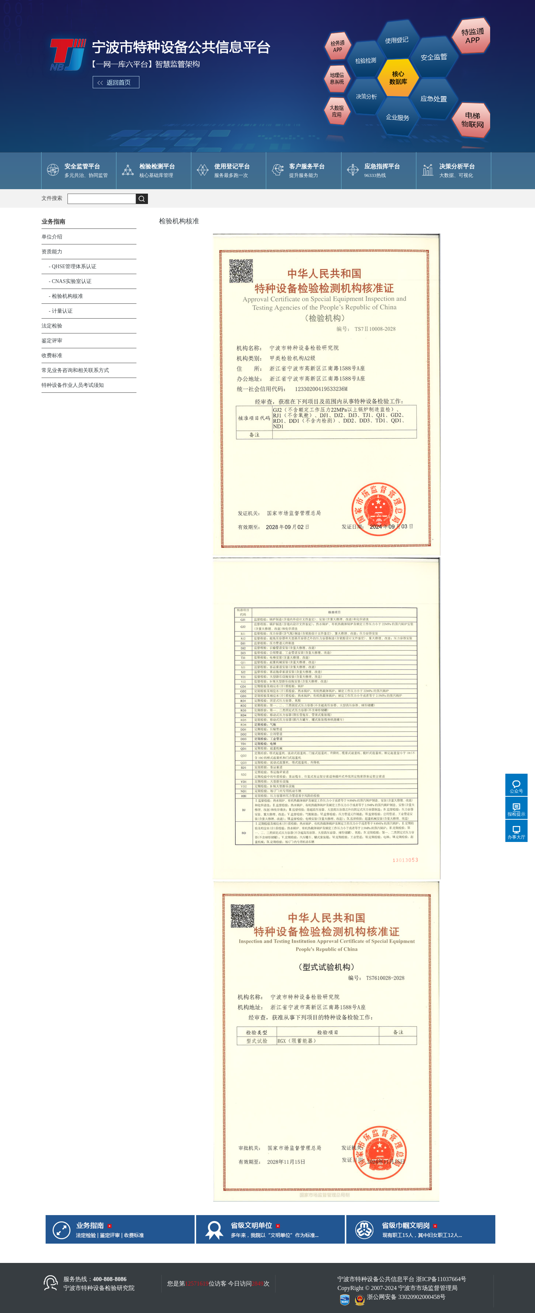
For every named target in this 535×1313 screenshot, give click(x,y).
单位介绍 (52, 237)
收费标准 (52, 355)
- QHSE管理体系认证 (73, 266)
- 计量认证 (61, 311)
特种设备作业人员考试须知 (73, 385)
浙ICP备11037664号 (441, 1279)
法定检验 (52, 326)
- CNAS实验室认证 (70, 281)
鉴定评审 (52, 340)
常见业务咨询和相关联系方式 (75, 370)
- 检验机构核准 (66, 296)
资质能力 (52, 251)
